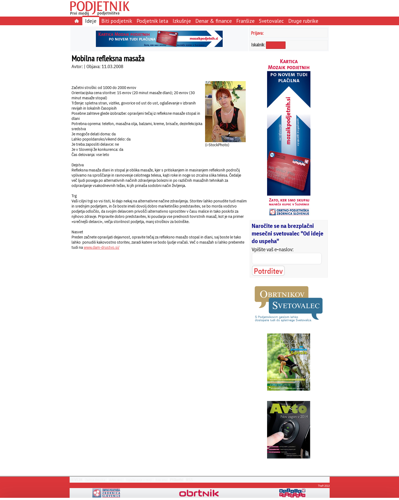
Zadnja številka (95, 480)
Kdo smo (161, 480)
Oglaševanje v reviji (139, 480)
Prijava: (257, 33)
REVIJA (76, 479)
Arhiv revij (115, 480)
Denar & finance (213, 20)
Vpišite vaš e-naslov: (273, 249)
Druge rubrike (303, 20)
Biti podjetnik (116, 20)
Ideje (90, 20)
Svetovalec (271, 20)
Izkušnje (182, 20)
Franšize (245, 20)
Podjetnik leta (152, 20)
